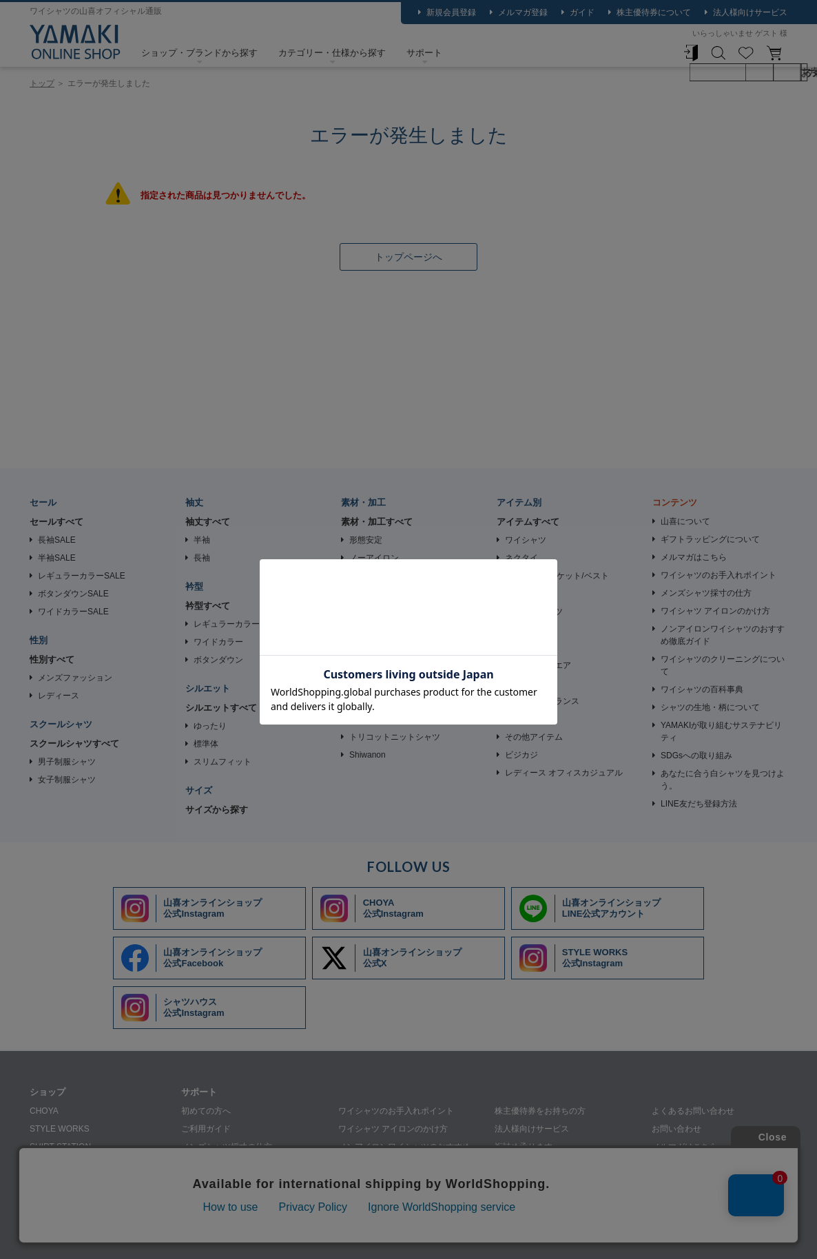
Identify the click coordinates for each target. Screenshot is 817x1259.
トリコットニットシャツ (394, 737)
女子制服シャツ (67, 779)
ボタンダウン (218, 660)
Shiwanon (367, 755)
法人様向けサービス (750, 12)
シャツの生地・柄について (710, 707)
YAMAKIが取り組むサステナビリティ (721, 731)
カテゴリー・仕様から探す (332, 53)
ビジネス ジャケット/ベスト (557, 576)
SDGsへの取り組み (696, 755)
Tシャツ (520, 594)
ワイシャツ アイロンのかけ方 (715, 611)
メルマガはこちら (694, 557)
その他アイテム (534, 737)
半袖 (202, 540)
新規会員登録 (451, 12)
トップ (42, 83)
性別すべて (52, 659)
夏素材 (361, 647)
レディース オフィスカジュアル (564, 773)
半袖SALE (57, 558)
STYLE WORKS (60, 1129)
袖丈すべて (207, 522)
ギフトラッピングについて (710, 539)
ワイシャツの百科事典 (702, 689)
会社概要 (116, 1235)
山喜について (685, 521)
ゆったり (210, 726)
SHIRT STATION (60, 1147)
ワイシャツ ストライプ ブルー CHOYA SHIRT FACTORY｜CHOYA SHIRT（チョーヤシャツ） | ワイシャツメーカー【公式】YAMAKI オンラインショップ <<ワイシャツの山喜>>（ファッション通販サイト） (75, 42)
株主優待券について (654, 12)
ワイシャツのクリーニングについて (723, 665)
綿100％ (364, 719)
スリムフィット (222, 762)
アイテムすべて (528, 522)
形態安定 (365, 540)
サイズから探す (216, 809)
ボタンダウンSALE (73, 594)
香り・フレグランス (542, 701)
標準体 (206, 744)
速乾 (357, 683)
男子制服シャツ (67, 762)
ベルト (517, 647)
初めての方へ (206, 1111)
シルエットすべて (221, 708)
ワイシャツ (525, 540)
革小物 (517, 683)
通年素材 (365, 629)
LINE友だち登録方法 (699, 804)
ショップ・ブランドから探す (199, 53)
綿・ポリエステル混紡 (390, 701)
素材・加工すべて (377, 522)
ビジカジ (521, 755)
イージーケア (374, 576)
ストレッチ (370, 611)
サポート (424, 53)
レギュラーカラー (227, 624)
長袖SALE (57, 540)
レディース (58, 695)
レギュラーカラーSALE (81, 576)
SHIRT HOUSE (58, 1164)
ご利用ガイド (206, 1129)
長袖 (202, 558)
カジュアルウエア (538, 665)
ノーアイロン (374, 558)
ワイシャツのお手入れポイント (718, 575)
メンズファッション (75, 678)
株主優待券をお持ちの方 (540, 1111)
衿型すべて (207, 606)
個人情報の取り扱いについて (207, 1235)
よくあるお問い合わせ (693, 1111)
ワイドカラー (218, 642)
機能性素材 (370, 665)
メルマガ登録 (523, 12)
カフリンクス (530, 629)
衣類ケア (521, 719)
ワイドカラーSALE (73, 611)
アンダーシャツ (534, 611)
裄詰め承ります (523, 1147)
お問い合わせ (676, 1129)
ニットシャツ (374, 594)
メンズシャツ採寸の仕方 (706, 593)
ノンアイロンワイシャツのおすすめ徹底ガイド (723, 635)
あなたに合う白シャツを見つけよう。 (723, 780)
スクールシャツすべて (74, 743)
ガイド (582, 12)
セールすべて (56, 522)
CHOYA (44, 1111)
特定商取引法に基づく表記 (331, 1235)
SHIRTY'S (48, 1182)
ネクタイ (521, 558)
